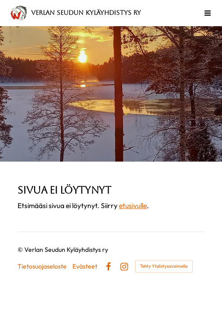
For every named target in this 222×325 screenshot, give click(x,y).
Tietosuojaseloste (42, 266)
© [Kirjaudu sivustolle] (21, 250)
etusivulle (133, 205)
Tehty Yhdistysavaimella (164, 266)
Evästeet (84, 266)
